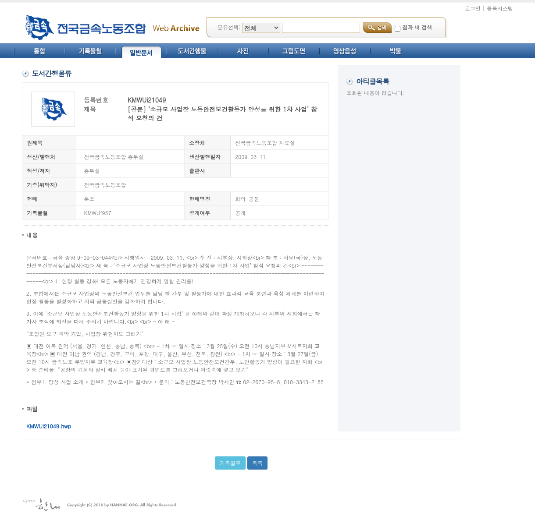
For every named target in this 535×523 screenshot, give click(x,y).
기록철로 (230, 462)
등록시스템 (500, 8)
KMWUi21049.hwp (48, 426)
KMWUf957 (97, 212)
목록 (257, 462)
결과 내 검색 (417, 27)
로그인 (473, 8)
